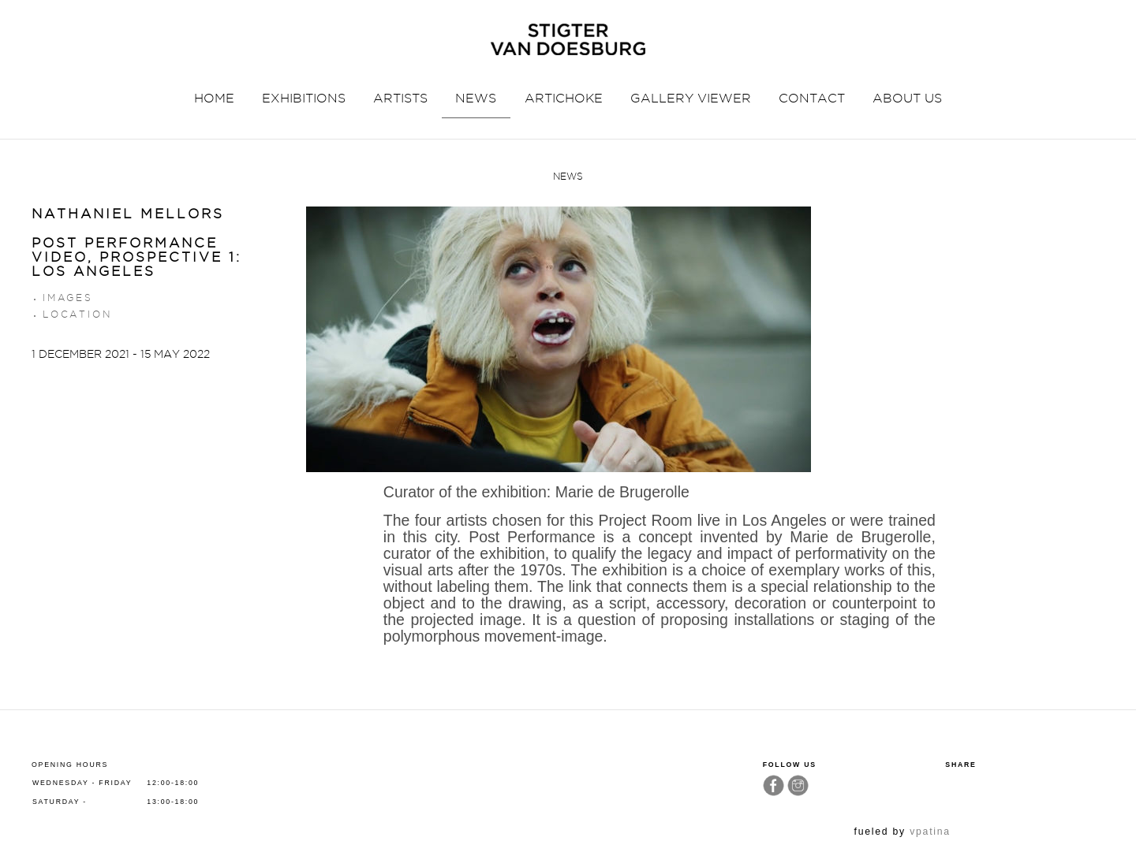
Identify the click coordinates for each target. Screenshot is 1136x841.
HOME (214, 98)
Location (77, 314)
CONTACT (812, 98)
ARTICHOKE (564, 98)
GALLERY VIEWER (690, 98)
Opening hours (70, 764)
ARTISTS (400, 98)
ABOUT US (907, 98)
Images (68, 297)
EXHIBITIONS (304, 98)
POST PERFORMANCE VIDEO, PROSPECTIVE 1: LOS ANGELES (136, 257)
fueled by (902, 831)
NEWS (475, 98)
